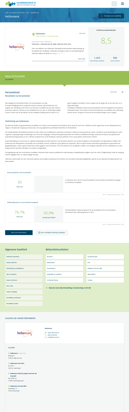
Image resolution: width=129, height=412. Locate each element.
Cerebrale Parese (52, 280)
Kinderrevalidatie (11, 292)
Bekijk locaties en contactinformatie (47, 36)
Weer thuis (9, 286)
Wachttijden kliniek (12, 303)
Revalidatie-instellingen (17, 12)
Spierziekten (91, 274)
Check (27, 12)
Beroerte (50, 257)
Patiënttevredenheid (12, 257)
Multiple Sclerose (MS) (95, 268)
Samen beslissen (11, 280)
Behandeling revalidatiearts (15, 268)
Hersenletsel (51, 268)
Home (6, 12)
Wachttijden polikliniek (13, 298)
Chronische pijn (92, 257)
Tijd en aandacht (11, 274)
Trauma (90, 280)
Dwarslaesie (51, 262)
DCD (89, 262)
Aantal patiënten (11, 262)
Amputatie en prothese (54, 274)
